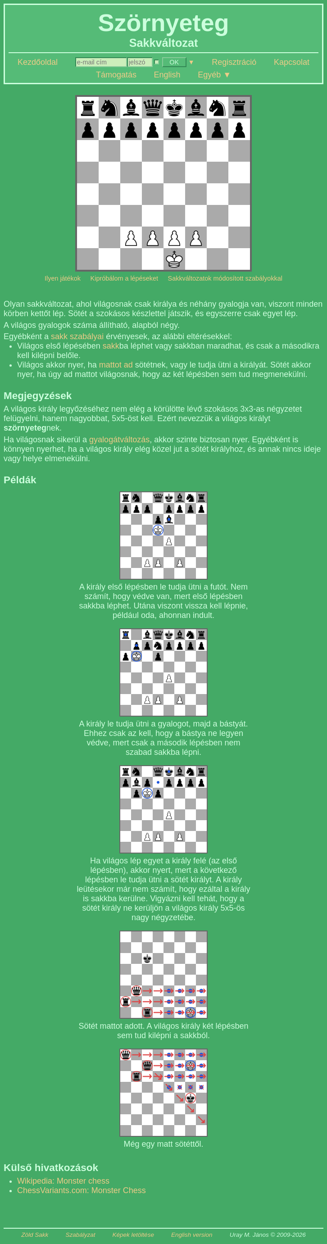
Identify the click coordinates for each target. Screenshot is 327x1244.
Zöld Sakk (34, 1234)
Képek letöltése (133, 1234)
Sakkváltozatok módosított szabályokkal (225, 278)
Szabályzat (80, 1234)
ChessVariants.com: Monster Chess (81, 1190)
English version (192, 1234)
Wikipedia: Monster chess (63, 1180)
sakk (111, 345)
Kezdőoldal (38, 62)
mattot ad (116, 364)
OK (174, 62)
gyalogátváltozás (119, 439)
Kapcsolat (291, 62)
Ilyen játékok (63, 278)
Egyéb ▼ (214, 74)
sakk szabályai (77, 336)
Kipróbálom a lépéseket (124, 278)
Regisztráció (234, 62)
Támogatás (116, 74)
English (167, 74)
